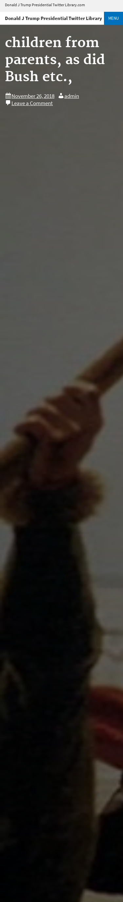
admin (71, 96)
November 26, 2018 (32, 96)
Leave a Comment (32, 103)
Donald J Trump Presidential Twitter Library (53, 18)
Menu (113, 18)
